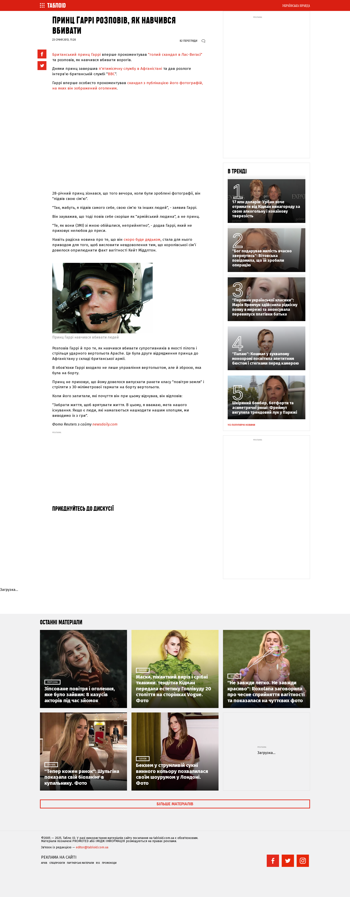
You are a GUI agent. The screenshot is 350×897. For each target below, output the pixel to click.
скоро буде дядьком (142, 239)
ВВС (111, 74)
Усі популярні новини (241, 425)
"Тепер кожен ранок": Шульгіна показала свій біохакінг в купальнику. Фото (81, 777)
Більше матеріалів (175, 803)
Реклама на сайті (59, 857)
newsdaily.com (104, 424)
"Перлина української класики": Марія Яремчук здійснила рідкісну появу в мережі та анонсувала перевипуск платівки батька (264, 307)
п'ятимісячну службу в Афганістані (131, 68)
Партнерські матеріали (80, 863)
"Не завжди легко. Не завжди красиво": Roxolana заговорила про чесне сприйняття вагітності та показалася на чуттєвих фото (266, 691)
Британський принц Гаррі (77, 54)
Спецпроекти (57, 863)
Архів (44, 863)
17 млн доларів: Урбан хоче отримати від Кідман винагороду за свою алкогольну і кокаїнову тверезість (266, 209)
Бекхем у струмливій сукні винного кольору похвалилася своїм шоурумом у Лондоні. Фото (172, 774)
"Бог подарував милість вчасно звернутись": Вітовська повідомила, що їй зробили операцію (262, 258)
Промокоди (109, 863)
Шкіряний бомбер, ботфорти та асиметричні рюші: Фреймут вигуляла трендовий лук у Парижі (264, 408)
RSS (98, 863)
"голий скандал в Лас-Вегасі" (174, 54)
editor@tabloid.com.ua (92, 847)
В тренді (237, 171)
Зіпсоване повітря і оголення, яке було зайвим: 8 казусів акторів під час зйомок (79, 695)
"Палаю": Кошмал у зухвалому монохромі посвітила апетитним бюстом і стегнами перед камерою (265, 359)
